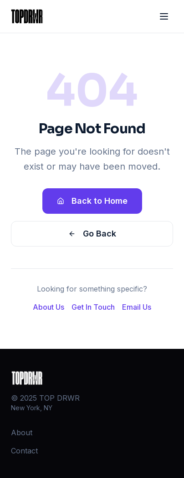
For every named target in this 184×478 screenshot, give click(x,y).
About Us (48, 307)
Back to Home (92, 201)
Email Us (136, 307)
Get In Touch (93, 307)
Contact (24, 450)
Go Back (92, 233)
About (21, 432)
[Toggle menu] (164, 16)
